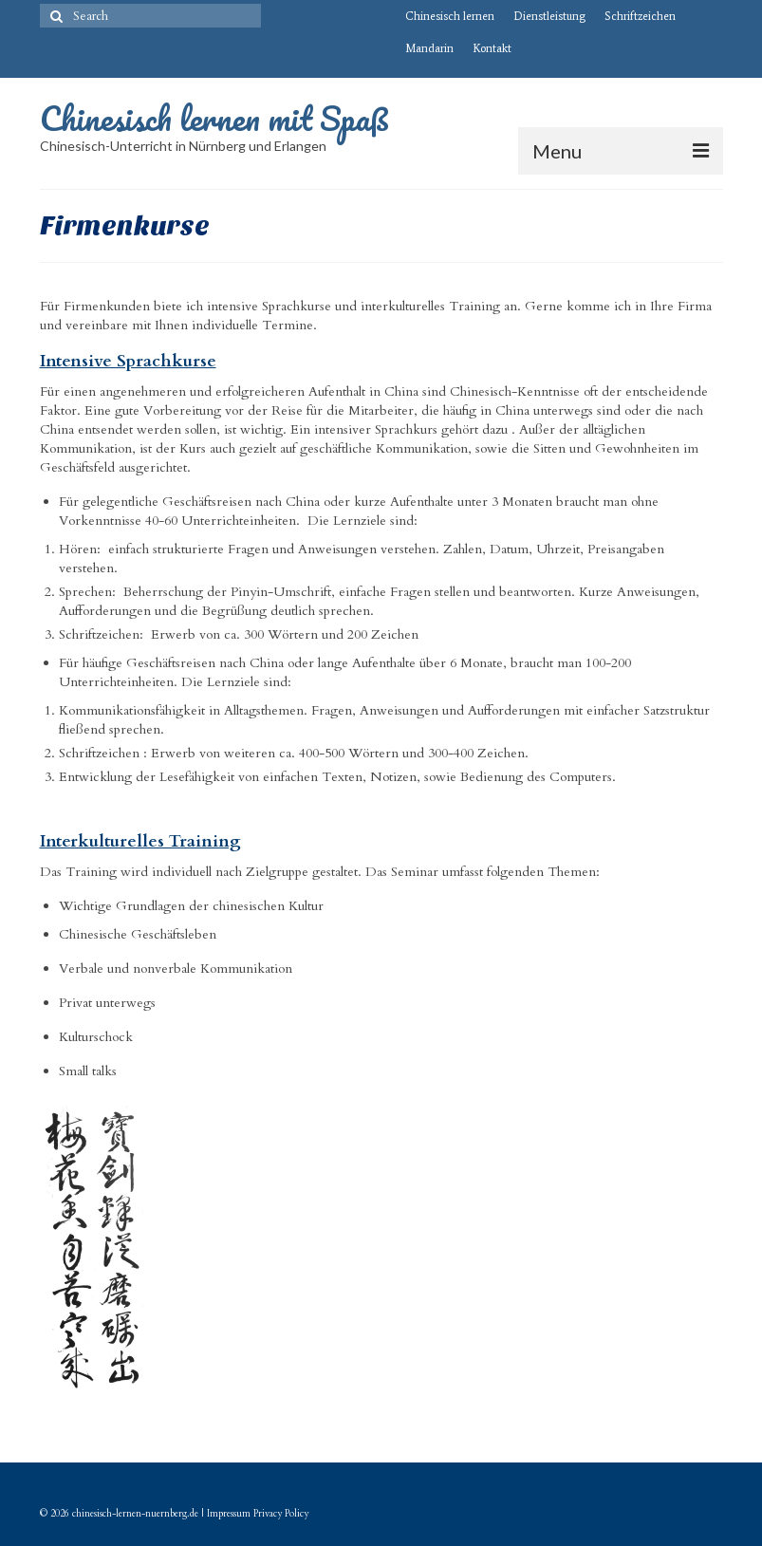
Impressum (229, 1513)
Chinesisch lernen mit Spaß (214, 117)
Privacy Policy (280, 1513)
